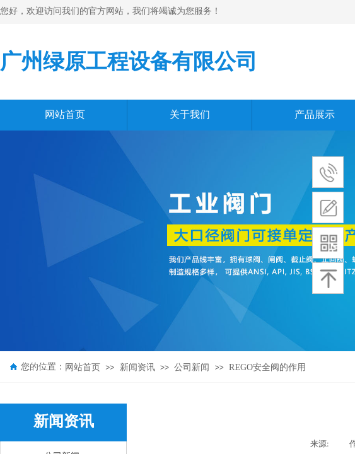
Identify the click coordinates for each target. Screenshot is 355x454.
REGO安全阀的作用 (267, 367)
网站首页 (82, 367)
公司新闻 (191, 367)
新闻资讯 (137, 367)
